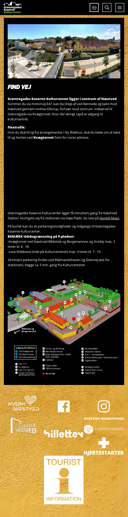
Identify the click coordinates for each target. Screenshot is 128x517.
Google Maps (109, 218)
